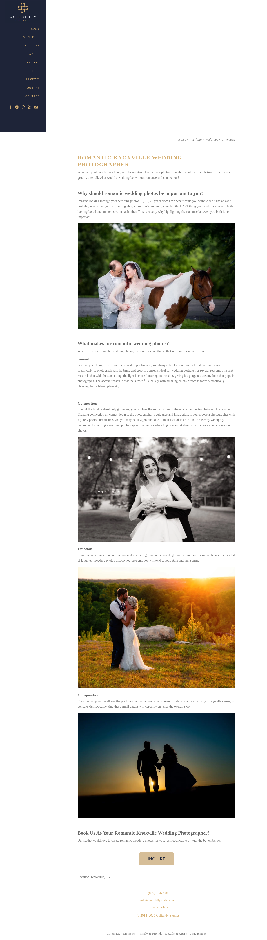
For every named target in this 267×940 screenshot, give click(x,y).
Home (35, 28)
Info (36, 71)
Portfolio (31, 37)
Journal (33, 88)
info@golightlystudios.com (158, 900)
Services (32, 45)
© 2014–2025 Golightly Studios (158, 915)
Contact (32, 96)
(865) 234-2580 (158, 893)
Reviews (33, 79)
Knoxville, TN (100, 877)
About (34, 54)
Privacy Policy (158, 907)
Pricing (33, 62)
